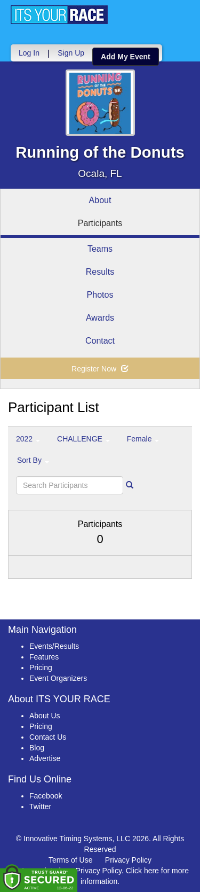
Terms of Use (70, 860)
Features (44, 657)
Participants (100, 223)
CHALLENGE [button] (83, 439)
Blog (36, 747)
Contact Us (47, 737)
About (100, 200)
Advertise (44, 758)
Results (100, 271)
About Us (44, 715)
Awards (100, 317)
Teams (100, 248)
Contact (100, 340)
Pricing (40, 667)
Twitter (40, 806)
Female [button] (143, 439)
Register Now (100, 368)
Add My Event (125, 56)
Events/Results (54, 646)
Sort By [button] (33, 460)
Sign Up (71, 53)
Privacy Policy (128, 860)
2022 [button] (28, 439)
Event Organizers (58, 678)
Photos (100, 294)
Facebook (45, 796)
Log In (29, 53)
